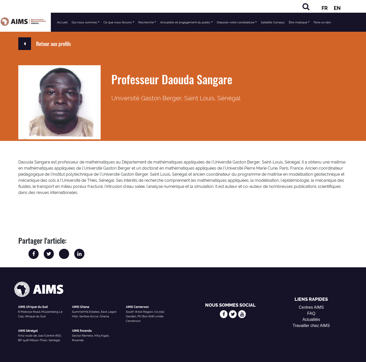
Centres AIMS (311, 307)
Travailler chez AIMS (311, 325)
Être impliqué (298, 22)
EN (337, 8)
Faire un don (322, 22)
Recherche (146, 22)
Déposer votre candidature (235, 22)
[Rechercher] (306, 6)
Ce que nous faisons (117, 22)
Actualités (311, 319)
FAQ (311, 313)
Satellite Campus (273, 22)
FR (325, 8)
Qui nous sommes (84, 22)
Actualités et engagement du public (185, 22)
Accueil (62, 22)
